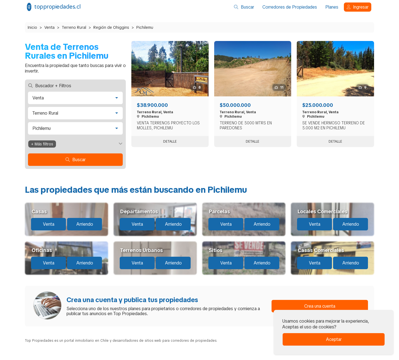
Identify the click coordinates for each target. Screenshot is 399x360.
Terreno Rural (74, 27)
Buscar (244, 7)
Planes (331, 7)
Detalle (170, 141)
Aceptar (334, 339)
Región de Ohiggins (111, 27)
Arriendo (84, 224)
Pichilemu (144, 27)
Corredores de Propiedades (289, 7)
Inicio (32, 27)
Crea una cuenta (319, 306)
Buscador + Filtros (49, 86)
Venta (49, 27)
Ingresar (358, 7)
